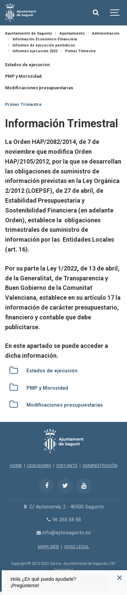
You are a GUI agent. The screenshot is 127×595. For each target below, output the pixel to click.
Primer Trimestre (23, 104)
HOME (16, 465)
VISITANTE (67, 465)
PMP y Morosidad (23, 76)
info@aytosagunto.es (63, 533)
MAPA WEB (48, 546)
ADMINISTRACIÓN (100, 465)
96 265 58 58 (63, 520)
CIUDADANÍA (39, 465)
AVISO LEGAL (76, 546)
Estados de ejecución (27, 64)
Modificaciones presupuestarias (39, 87)
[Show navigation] (115, 12)
